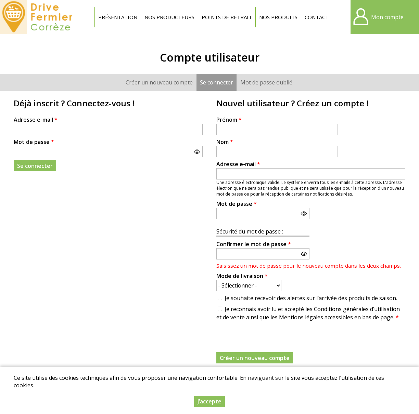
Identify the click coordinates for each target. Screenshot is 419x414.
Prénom (229, 119)
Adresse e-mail (36, 119)
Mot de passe (34, 142)
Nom (224, 142)
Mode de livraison (242, 276)
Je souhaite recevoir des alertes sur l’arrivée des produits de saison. (311, 298)
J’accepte (209, 401)
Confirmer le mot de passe (253, 244)
